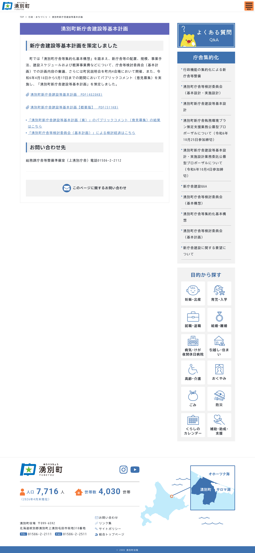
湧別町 (15, 6)
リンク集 (105, 523)
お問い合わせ (108, 517)
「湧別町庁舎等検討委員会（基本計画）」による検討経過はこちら (81, 132)
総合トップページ (112, 534)
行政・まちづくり (38, 17)
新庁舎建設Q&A (195, 186)
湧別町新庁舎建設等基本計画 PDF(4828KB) (66, 94)
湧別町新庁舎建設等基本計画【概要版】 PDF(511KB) (74, 107)
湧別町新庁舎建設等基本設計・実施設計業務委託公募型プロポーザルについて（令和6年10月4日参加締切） (204, 163)
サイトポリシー (110, 528)
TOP (22, 17)
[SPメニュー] (249, 6)
